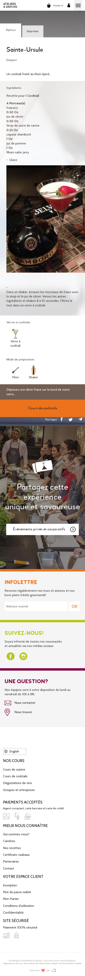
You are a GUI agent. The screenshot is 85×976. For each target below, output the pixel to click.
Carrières (9, 841)
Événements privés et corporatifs (44, 530)
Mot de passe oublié (17, 892)
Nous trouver (18, 712)
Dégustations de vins (17, 783)
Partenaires (11, 861)
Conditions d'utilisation (18, 906)
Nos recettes (12, 848)
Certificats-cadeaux (16, 855)
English (11, 751)
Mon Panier (11, 899)
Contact (8, 868)
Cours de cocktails (15, 776)
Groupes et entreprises (19, 790)
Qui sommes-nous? (16, 834)
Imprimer (33, 31)
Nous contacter (20, 703)
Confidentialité (13, 912)
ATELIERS (10, 5)
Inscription (10, 885)
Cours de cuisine (14, 769)
